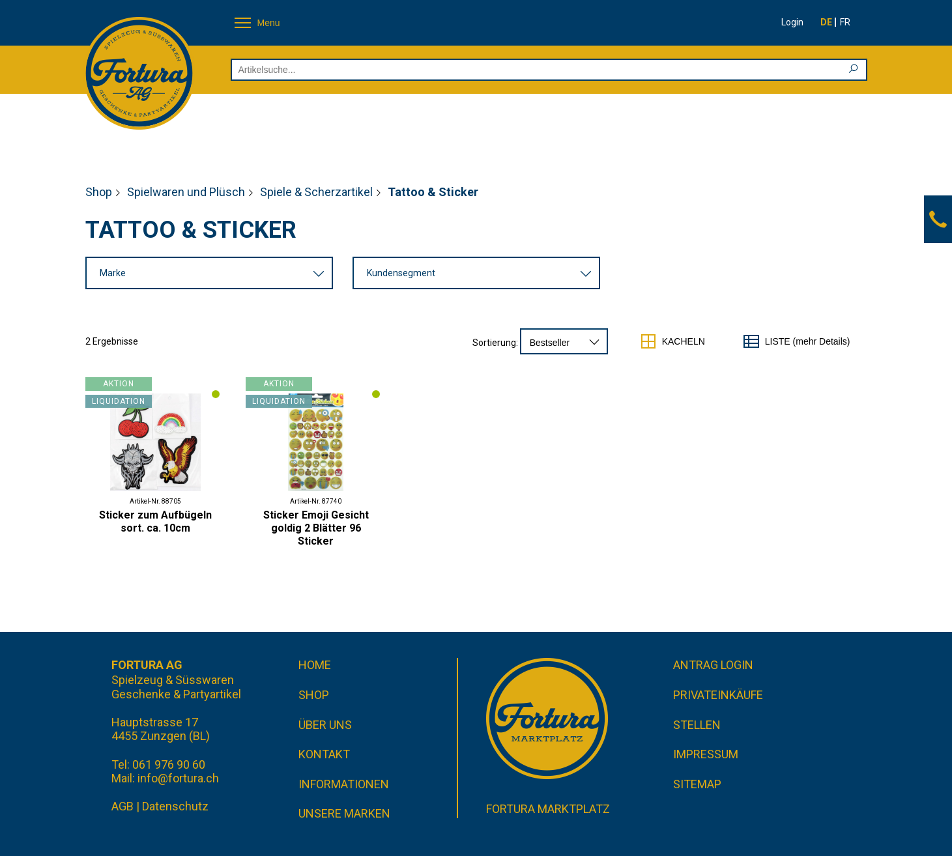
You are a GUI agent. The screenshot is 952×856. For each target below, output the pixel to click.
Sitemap (697, 784)
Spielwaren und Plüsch (186, 192)
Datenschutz (175, 806)
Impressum (705, 754)
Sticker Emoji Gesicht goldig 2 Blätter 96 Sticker (316, 528)
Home (314, 665)
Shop (98, 192)
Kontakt (324, 754)
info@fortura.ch (178, 778)
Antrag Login (713, 665)
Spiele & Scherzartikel (316, 192)
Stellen (697, 725)
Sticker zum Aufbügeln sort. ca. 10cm (155, 521)
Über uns (325, 725)
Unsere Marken (344, 813)
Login (792, 22)
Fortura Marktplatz (548, 809)
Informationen (343, 784)
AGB (122, 806)
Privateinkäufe (718, 695)
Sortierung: (495, 342)
